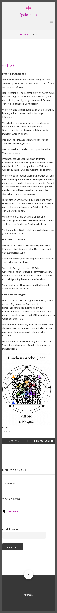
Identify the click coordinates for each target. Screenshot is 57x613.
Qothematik (28, 15)
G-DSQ (9, 65)
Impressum (28, 595)
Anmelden (10, 483)
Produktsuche (10, 529)
